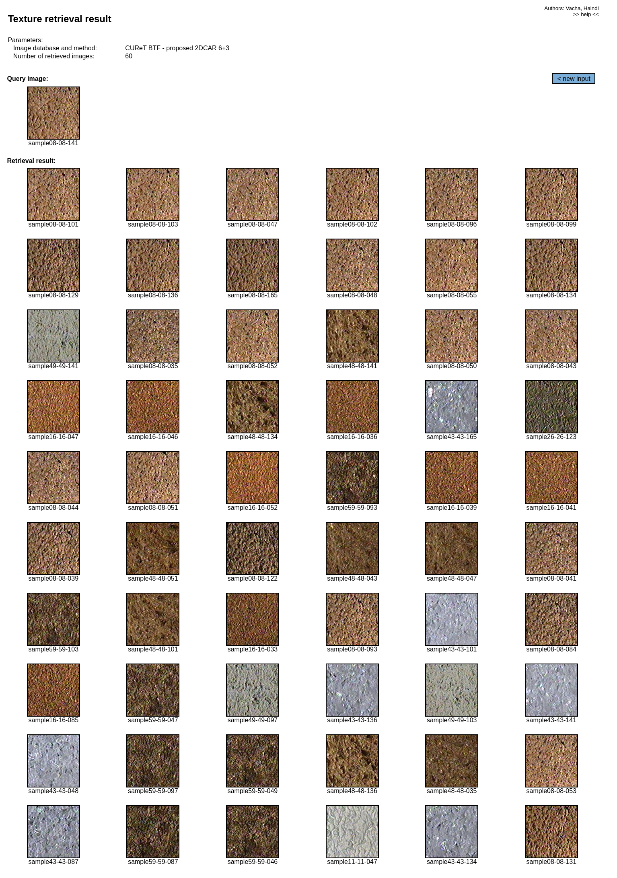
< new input (573, 78)
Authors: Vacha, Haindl (571, 8)
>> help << (586, 14)
